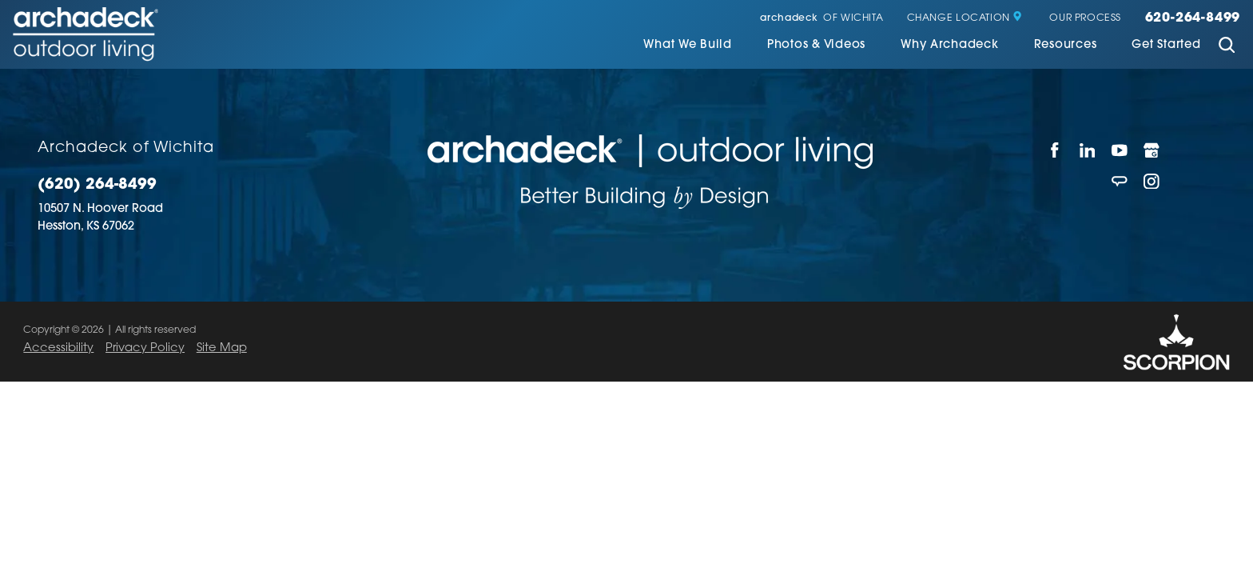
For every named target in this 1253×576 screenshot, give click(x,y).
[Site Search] (1226, 46)
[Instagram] (1152, 181)
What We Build (687, 45)
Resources (1065, 45)
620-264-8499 (1193, 18)
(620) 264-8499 (97, 185)
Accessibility (58, 348)
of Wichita (821, 18)
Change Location (965, 18)
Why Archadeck (950, 45)
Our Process (1085, 18)
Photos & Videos (816, 45)
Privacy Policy (145, 348)
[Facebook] (1055, 150)
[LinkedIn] (1088, 150)
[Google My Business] (1152, 150)
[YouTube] (1120, 150)
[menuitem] (687, 47)
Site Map (222, 348)
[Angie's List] (1120, 181)
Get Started (1166, 45)
